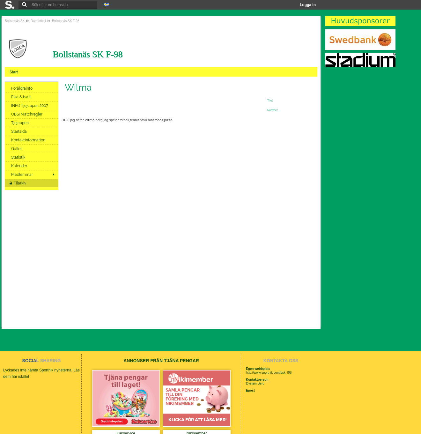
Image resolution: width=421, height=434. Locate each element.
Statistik (18, 157)
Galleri (17, 148)
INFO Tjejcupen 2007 (30, 105)
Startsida (19, 131)
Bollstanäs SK (15, 21)
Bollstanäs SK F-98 (65, 21)
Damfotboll (38, 21)
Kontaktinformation (28, 140)
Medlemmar (22, 174)
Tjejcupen (20, 123)
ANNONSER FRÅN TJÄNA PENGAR (161, 360)
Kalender (19, 166)
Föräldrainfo (22, 88)
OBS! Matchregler (27, 114)
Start (14, 72)
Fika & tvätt (21, 97)
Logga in (308, 5)
